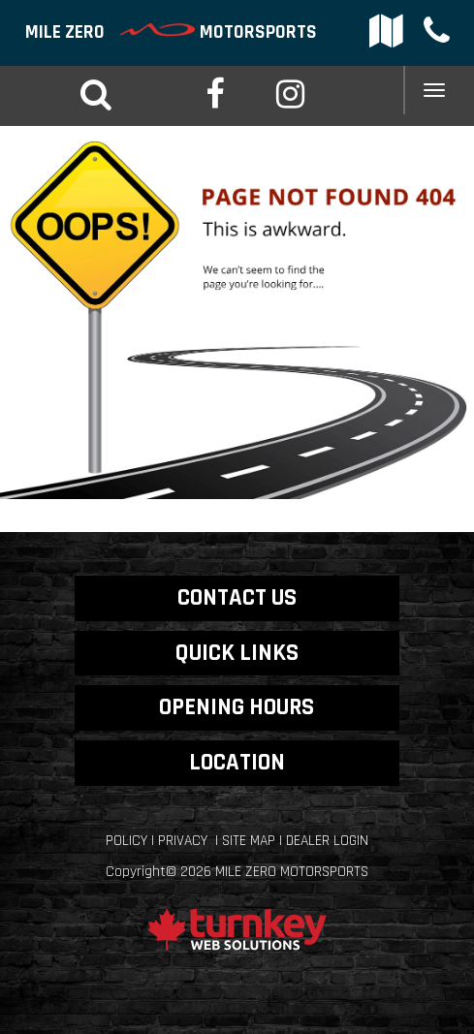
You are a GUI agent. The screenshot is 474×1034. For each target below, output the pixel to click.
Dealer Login (327, 840)
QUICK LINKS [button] (236, 653)
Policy (126, 840)
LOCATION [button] (237, 762)
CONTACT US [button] (237, 597)
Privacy (182, 840)
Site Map (248, 840)
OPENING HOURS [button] (236, 707)
